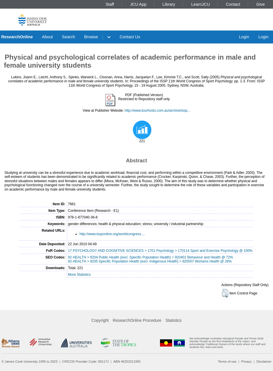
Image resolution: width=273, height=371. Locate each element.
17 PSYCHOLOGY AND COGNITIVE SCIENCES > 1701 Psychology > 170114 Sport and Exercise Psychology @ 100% (160, 251)
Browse (91, 37)
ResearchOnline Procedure (137, 320)
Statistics (173, 320)
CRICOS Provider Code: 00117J (85, 361)
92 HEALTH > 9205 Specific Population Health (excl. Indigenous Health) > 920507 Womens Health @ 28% (150, 261)
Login (244, 37)
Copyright (100, 320)
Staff (110, 4)
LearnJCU (200, 4)
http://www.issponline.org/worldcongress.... (112, 234)
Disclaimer (264, 361)
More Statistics (79, 275)
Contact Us (130, 37)
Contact (233, 4)
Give (260, 4)
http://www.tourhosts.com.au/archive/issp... (157, 111)
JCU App (138, 4)
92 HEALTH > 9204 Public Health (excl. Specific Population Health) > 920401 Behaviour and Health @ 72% (150, 257)
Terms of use (227, 361)
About (47, 37)
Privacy (246, 361)
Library (169, 4)
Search (68, 37)
